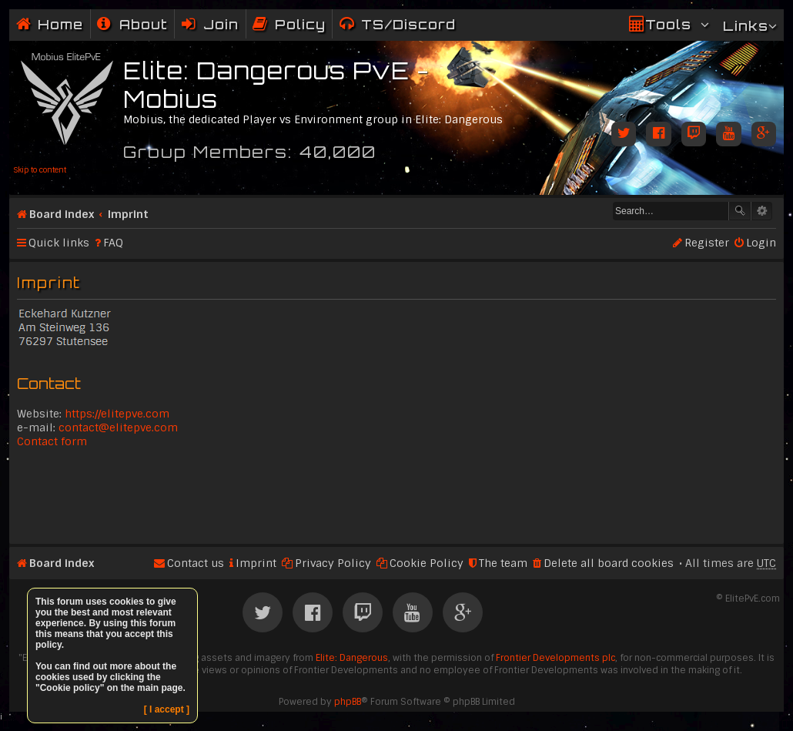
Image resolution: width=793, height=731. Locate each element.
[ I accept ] (166, 709)
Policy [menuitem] (300, 24)
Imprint (128, 214)
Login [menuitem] (761, 243)
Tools (668, 24)
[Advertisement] (396, 494)
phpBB (347, 702)
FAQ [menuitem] (113, 243)
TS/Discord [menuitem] (408, 24)
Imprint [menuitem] (256, 563)
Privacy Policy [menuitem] (333, 563)
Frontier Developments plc (555, 658)
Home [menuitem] (60, 24)
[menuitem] (132, 24)
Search (739, 211)
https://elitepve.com (117, 414)
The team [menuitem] (503, 563)
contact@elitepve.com (118, 427)
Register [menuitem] (706, 243)
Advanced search (761, 211)
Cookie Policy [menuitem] (426, 563)
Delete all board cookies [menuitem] (609, 563)
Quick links (58, 243)
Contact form (52, 441)
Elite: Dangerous (352, 658)
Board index (61, 214)
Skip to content (39, 170)
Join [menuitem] (221, 24)
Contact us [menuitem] (195, 563)
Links (745, 26)
